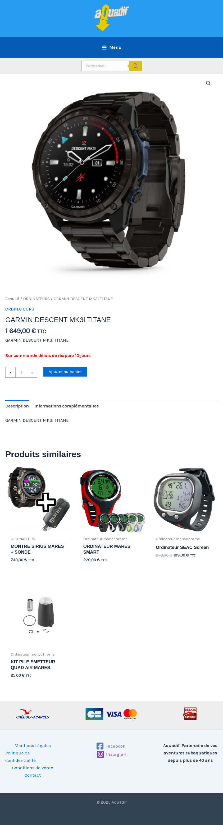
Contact (33, 775)
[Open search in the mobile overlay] (111, 66)
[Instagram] (112, 754)
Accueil (12, 298)
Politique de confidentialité (20, 756)
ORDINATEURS (36, 298)
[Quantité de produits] (21, 372)
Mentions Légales (33, 745)
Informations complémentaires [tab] (66, 406)
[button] (208, 83)
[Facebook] (110, 746)
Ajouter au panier (65, 371)
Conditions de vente (32, 767)
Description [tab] (17, 406)
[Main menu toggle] (111, 47)
